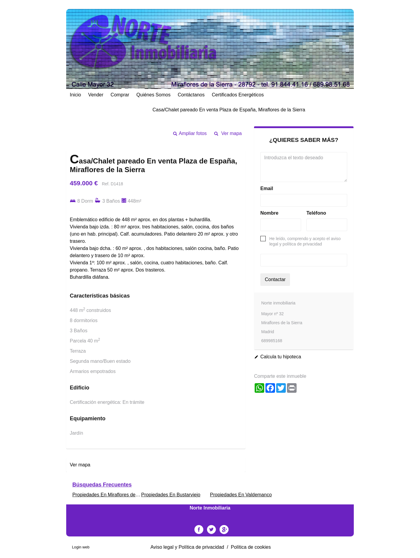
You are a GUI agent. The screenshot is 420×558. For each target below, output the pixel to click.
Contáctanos (191, 94)
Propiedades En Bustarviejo (170, 494)
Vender (95, 94)
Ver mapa (231, 133)
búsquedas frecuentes (102, 485)
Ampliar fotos (193, 133)
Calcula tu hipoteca (280, 356)
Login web (80, 547)
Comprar (120, 94)
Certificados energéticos (238, 94)
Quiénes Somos (153, 94)
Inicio (75, 94)
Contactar (275, 279)
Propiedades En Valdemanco (241, 494)
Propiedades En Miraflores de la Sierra (113, 494)
